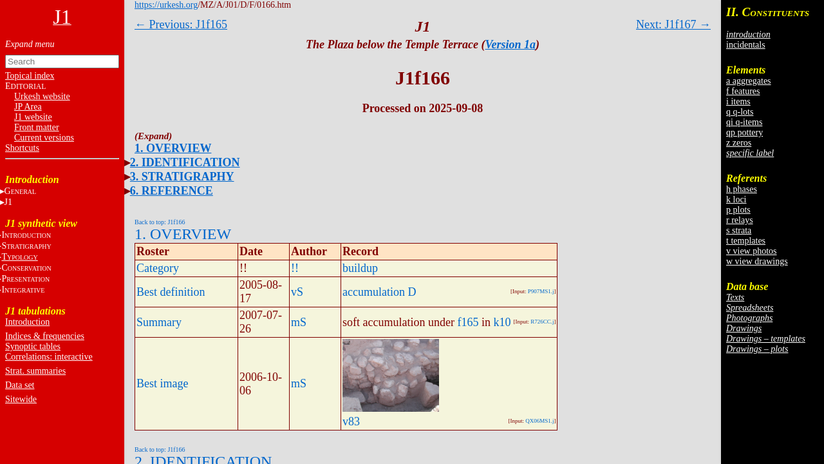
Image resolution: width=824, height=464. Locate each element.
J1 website (33, 117)
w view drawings (757, 261)
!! (295, 268)
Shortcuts (22, 148)
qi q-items (744, 122)
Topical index (29, 76)
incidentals (745, 45)
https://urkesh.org (166, 5)
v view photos (751, 251)
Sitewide (21, 399)
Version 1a (510, 44)
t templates (745, 241)
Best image (162, 383)
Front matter (36, 127)
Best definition (170, 291)
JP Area (28, 106)
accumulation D (379, 291)
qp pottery (744, 132)
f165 (467, 322)
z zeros (738, 143)
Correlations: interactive (49, 357)
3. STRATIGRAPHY (182, 176)
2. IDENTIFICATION (185, 162)
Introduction (27, 322)
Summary (159, 322)
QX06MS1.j (539, 421)
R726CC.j (542, 321)
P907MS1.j (541, 291)
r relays (739, 220)
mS (298, 322)
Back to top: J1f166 (160, 222)
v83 (351, 421)
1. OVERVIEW (173, 148)
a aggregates (748, 81)
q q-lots (739, 112)
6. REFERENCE (171, 190)
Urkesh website (42, 96)
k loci (736, 199)
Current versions (44, 137)
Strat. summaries (35, 371)
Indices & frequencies (44, 336)
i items (738, 101)
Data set (19, 385)
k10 (501, 322)
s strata (738, 230)
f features (743, 91)
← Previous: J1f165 (181, 24)
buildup (360, 268)
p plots (738, 210)
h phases (741, 189)
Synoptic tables (33, 346)
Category (157, 268)
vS (297, 291)
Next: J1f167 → (673, 24)
